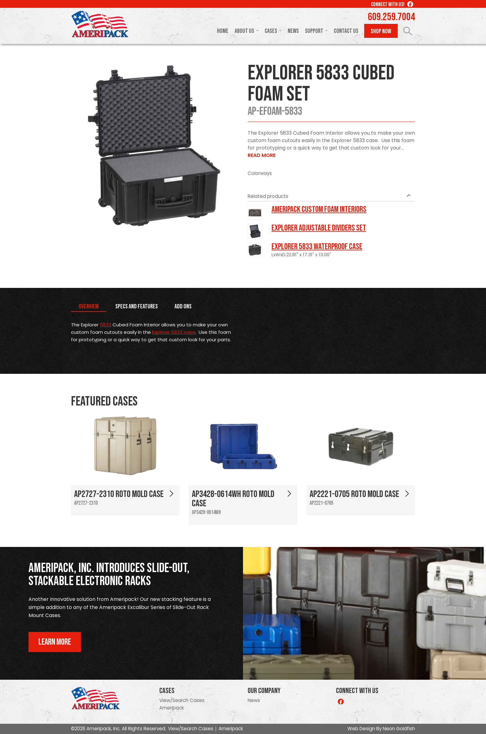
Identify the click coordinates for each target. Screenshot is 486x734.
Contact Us (346, 31)
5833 (105, 324)
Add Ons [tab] (183, 306)
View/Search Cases (182, 700)
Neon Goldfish (399, 728)
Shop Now (381, 31)
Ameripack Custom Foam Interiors (319, 209)
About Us (244, 31)
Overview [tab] (89, 306)
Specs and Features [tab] (136, 306)
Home (222, 31)
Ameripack (171, 708)
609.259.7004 (391, 17)
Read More (262, 155)
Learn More (54, 642)
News (293, 31)
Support (314, 31)
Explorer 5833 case (173, 332)
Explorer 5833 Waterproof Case (317, 247)
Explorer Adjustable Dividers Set (319, 228)
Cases (271, 31)
